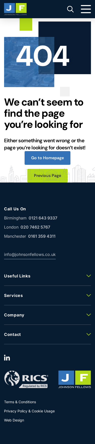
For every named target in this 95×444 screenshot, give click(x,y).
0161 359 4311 (41, 236)
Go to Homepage (47, 157)
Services (13, 295)
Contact (12, 334)
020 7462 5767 (35, 227)
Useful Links (17, 275)
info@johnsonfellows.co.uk (30, 255)
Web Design (14, 420)
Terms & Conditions (20, 402)
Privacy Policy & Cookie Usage (29, 411)
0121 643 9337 (43, 217)
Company (14, 314)
